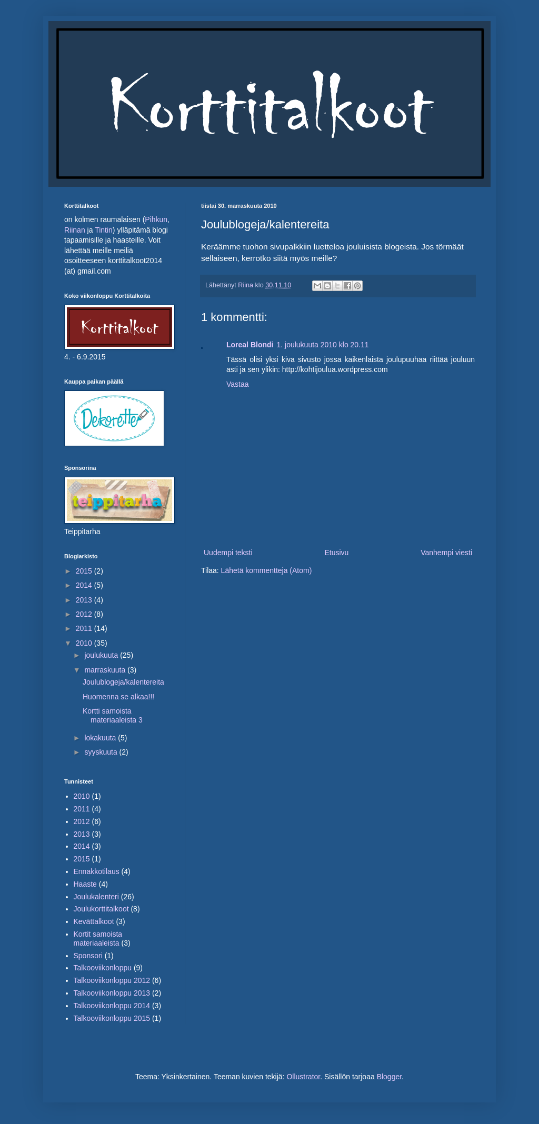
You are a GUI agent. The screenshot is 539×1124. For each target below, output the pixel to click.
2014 (85, 585)
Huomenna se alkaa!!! (118, 697)
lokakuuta (101, 738)
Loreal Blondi (249, 344)
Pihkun (156, 219)
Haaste (85, 884)
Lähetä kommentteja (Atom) (266, 570)
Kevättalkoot (94, 921)
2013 (85, 600)
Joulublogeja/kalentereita (123, 682)
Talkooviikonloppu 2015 (112, 1018)
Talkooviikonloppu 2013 (112, 993)
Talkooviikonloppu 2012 (112, 980)
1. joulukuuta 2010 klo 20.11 (322, 344)
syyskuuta (101, 752)
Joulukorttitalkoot (101, 909)
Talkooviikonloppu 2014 (112, 1005)
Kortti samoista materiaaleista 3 (113, 715)
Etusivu (336, 552)
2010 (85, 643)
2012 (85, 614)
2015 (85, 571)
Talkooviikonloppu (103, 968)
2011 (85, 628)
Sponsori (88, 955)
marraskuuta (105, 670)
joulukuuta (102, 655)
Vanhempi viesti (446, 552)
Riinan (75, 230)
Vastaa (237, 384)
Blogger (389, 1076)
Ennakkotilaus (96, 871)
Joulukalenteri (96, 896)
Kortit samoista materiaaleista (98, 938)
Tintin (104, 230)
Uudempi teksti (228, 552)
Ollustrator (303, 1076)
